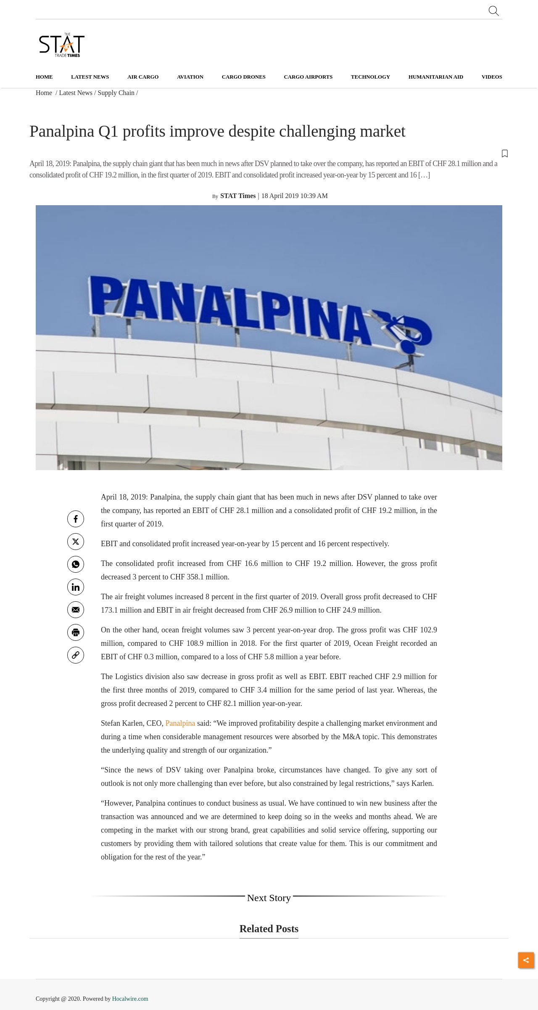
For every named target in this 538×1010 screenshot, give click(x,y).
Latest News (76, 92)
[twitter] (75, 541)
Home (44, 77)
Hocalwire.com (130, 999)
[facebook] (75, 518)
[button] (269, 153)
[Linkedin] (75, 587)
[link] (75, 655)
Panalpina (180, 723)
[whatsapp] (75, 564)
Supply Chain (116, 92)
